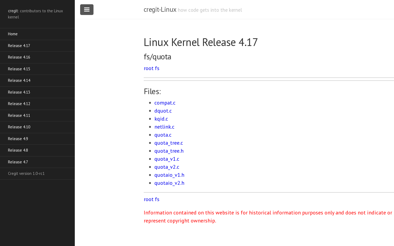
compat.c (164, 102)
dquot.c (163, 110)
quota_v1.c (166, 158)
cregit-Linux (160, 9)
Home (13, 33)
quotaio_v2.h (169, 182)
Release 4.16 (19, 57)
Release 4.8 (18, 150)
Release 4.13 (19, 92)
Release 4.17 (19, 45)
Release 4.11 (19, 115)
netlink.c (164, 126)
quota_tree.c (168, 142)
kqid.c (161, 118)
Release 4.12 (19, 103)
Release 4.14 (19, 80)
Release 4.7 (18, 161)
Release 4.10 (19, 126)
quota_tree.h (169, 150)
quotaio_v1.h (169, 174)
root (149, 68)
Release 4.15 (19, 68)
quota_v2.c (166, 166)
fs (157, 68)
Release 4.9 (18, 138)
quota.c (162, 134)
